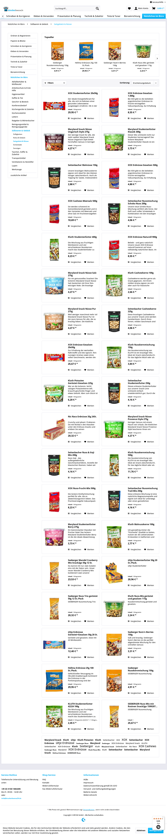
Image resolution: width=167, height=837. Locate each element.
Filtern (49, 83)
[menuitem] (77, 8)
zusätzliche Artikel (19, 175)
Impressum (88, 782)
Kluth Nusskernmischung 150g (141, 346)
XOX (118, 740)
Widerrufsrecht (90, 795)
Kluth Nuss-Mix (94, 750)
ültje (73, 739)
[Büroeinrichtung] (132, 16)
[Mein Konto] (141, 8)
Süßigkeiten (17, 134)
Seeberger (106, 743)
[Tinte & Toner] (113, 16)
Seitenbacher (109, 740)
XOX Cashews (147, 746)
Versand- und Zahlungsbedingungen (100, 789)
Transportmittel (19, 158)
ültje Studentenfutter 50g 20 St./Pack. (142, 561)
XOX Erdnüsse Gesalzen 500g (143, 165)
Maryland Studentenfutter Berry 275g (82, 525)
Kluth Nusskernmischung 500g (141, 453)
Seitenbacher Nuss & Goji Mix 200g (81, 453)
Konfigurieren (156, 830)
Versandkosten (88, 810)
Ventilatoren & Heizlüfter (23, 162)
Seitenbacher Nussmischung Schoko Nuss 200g (143, 202)
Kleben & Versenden (20, 51)
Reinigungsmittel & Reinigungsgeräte (20, 125)
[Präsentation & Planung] (69, 16)
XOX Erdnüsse (118, 743)
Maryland (95, 743)
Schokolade (17, 145)
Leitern (15, 117)
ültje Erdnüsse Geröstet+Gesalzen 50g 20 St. (83, 633)
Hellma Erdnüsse (59, 753)
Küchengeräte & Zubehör (23, 109)
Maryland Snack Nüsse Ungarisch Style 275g (80, 130)
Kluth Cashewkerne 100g (141, 273)
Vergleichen (74, 118)
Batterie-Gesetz (90, 792)
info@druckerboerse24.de (11, 798)
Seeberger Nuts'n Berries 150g (115, 64)
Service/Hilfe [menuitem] (157, 2)
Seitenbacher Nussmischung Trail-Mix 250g (143, 489)
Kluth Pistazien (85, 739)
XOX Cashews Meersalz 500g (82, 201)
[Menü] (162, 817)
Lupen (14, 165)
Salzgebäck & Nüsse (21, 141)
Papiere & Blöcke (18, 41)
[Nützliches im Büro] (154, 16)
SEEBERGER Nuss (74, 753)
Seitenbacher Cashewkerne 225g (142, 310)
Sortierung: (125, 82)
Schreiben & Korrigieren (21, 46)
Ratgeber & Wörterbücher (23, 120)
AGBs (86, 779)
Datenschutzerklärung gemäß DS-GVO (100, 785)
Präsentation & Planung (21, 56)
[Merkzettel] (129, 8)
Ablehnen (141, 830)
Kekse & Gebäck (19, 138)
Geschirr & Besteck (20, 101)
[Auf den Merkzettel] (89, 118)
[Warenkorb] (158, 8)
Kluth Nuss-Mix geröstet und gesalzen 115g (143, 64)
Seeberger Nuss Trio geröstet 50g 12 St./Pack (83, 597)
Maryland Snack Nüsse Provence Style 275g (140, 417)
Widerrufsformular (50, 785)
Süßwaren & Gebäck (21, 130)
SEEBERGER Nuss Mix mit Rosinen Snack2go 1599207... (142, 705)
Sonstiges (16, 148)
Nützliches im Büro (19, 77)
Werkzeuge (17, 169)
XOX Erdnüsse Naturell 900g (142, 237)
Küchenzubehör (19, 113)
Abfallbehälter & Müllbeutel (19, 82)
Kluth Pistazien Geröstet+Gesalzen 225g (80, 381)
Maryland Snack (53, 739)
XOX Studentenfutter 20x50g (83, 93)
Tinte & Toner (16, 67)
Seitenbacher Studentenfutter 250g (139, 381)
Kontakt (45, 782)
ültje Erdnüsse (65, 743)
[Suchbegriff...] (77, 8)
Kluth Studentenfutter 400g (82, 237)
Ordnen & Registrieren (20, 35)
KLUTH (144, 743)
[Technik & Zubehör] (94, 16)
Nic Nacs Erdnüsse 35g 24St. (82, 416)
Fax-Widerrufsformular (52, 789)
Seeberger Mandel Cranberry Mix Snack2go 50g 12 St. (82, 561)
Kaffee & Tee (17, 98)
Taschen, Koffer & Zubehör (19, 153)
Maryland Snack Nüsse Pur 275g (82, 310)
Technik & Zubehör (19, 61)
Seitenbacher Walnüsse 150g (82, 165)
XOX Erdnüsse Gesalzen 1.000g (140, 94)
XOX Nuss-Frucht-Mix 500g (82, 488)
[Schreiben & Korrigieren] (18, 16)
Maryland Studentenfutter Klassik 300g (142, 130)
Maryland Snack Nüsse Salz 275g (82, 274)
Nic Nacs (133, 746)
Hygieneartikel (18, 94)
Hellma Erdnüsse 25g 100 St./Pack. (86, 64)
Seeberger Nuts (50, 750)
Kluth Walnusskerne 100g (141, 524)
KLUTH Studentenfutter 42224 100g (80, 705)
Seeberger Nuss (82, 743)
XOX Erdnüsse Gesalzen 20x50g (80, 346)
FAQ (44, 779)
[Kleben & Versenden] (44, 16)
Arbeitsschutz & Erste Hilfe (21, 89)
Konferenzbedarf (19, 105)
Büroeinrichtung (18, 72)
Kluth (66, 739)
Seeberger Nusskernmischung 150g (57, 64)
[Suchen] (97, 8)
